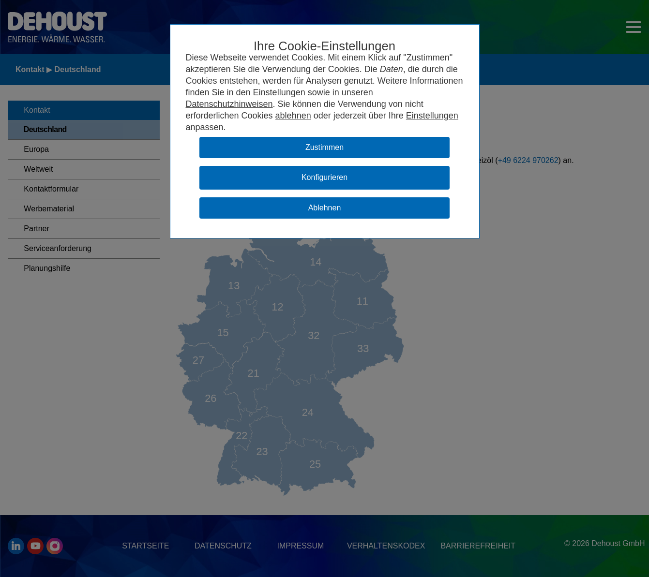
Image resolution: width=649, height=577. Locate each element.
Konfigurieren (324, 177)
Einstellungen (432, 115)
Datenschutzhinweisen (229, 104)
